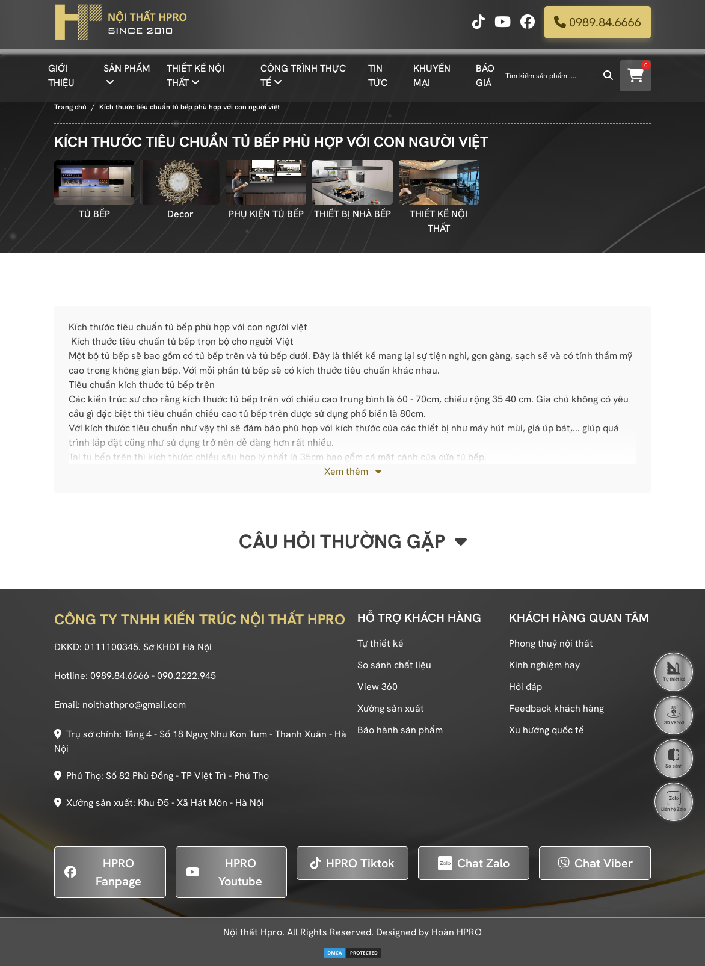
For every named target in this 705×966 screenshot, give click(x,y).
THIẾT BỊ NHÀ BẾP (352, 214)
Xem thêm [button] (352, 471)
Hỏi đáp (525, 686)
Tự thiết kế (380, 643)
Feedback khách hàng (556, 708)
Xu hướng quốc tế (546, 730)
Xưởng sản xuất (390, 708)
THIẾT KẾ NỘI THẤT (438, 221)
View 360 (377, 686)
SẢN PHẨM (126, 73)
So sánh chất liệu (394, 665)
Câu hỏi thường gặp (353, 541)
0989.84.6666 (597, 27)
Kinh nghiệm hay (544, 665)
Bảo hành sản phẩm (400, 730)
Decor (180, 214)
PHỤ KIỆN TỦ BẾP (266, 214)
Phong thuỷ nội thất (551, 643)
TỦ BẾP (94, 214)
